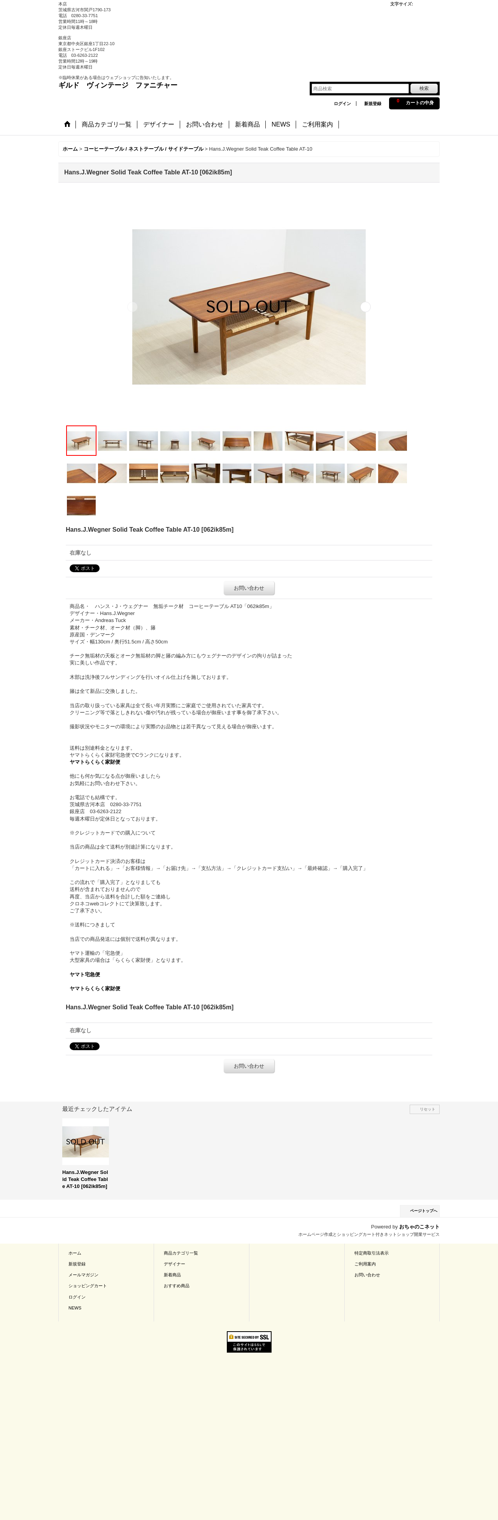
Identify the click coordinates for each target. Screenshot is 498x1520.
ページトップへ (423, 1211)
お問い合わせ (249, 588)
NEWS (74, 1308)
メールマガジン (83, 1274)
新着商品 (172, 1274)
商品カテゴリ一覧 (181, 1253)
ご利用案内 (365, 1264)
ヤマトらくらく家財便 (95, 762)
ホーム (74, 1253)
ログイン (342, 103)
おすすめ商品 (176, 1285)
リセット (427, 1109)
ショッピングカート (87, 1285)
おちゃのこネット (419, 1227)
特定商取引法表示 (371, 1253)
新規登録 (372, 103)
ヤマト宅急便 (85, 974)
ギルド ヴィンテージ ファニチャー (117, 85)
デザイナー (174, 1264)
